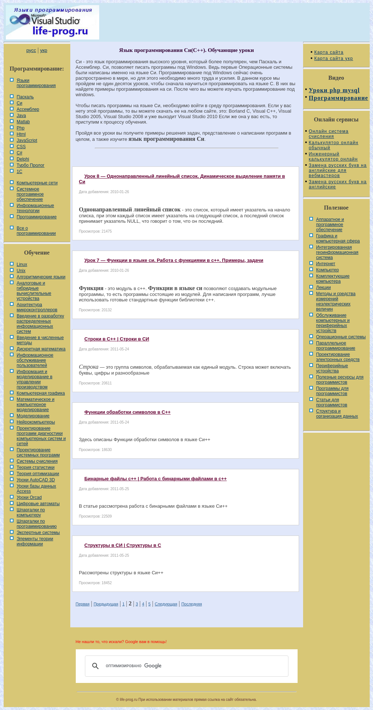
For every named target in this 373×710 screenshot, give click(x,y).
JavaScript (27, 140)
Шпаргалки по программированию (37, 524)
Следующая (166, 604)
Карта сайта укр (333, 58)
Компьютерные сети (37, 182)
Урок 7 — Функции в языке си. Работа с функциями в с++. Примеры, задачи (174, 260)
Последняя (191, 604)
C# (19, 152)
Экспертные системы (38, 532)
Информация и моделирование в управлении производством (35, 379)
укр (43, 50)
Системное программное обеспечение (30, 194)
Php (21, 128)
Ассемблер (28, 109)
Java (21, 115)
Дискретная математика (41, 349)
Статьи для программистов (331, 402)
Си (19, 103)
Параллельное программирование (335, 346)
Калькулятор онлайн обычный (334, 145)
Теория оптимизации (38, 473)
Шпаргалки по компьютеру (31, 512)
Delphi (23, 159)
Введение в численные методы (40, 340)
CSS (21, 146)
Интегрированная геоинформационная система (337, 252)
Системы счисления (37, 461)
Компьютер (327, 270)
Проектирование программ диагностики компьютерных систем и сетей (41, 436)
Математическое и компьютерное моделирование (36, 404)
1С (19, 171)
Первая (83, 604)
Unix (21, 270)
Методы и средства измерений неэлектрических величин (336, 301)
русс (31, 50)
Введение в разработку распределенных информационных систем (40, 323)
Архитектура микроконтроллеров (37, 307)
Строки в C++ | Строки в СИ (117, 339)
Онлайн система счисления (329, 134)
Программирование (37, 216)
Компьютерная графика (41, 393)
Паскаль (25, 96)
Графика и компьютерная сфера (338, 238)
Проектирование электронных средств (338, 357)
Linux (22, 264)
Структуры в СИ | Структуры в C (123, 545)
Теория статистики (36, 467)
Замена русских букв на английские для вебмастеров (338, 170)
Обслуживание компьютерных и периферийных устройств (333, 323)
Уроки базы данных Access (36, 489)
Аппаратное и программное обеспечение (330, 224)
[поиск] (185, 666)
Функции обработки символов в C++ (128, 412)
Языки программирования (36, 83)
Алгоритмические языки (41, 276)
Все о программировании (36, 231)
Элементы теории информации (35, 541)
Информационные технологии (35, 208)
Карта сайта (329, 52)
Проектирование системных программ (38, 452)
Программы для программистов (332, 391)
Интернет (325, 263)
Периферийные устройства (332, 368)
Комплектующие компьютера (333, 279)
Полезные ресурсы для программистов (340, 380)
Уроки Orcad (29, 497)
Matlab (23, 121)
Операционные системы (341, 336)
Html (21, 134)
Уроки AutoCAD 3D (36, 479)
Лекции (323, 287)
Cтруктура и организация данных (337, 414)
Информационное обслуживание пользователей (35, 360)
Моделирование (33, 415)
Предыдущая (106, 604)
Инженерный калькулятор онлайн (333, 156)
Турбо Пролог (31, 165)
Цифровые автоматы (38, 503)
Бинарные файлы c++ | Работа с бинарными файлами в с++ (156, 478)
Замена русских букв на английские (338, 184)
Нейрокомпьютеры (36, 422)
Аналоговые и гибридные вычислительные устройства (34, 291)
